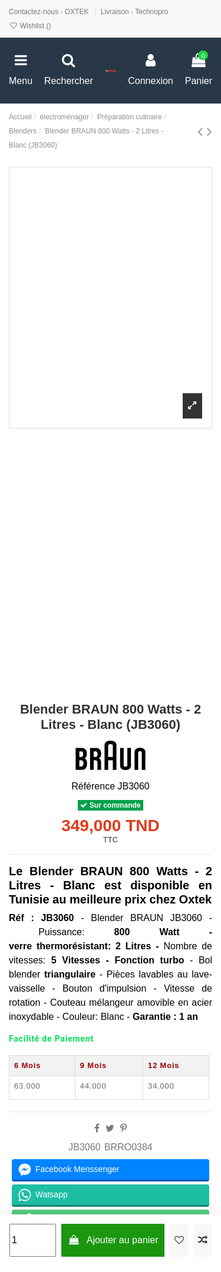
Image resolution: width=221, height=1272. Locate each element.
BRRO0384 (128, 1147)
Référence (93, 786)
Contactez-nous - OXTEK (50, 12)
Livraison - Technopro (135, 12)
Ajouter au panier (113, 1240)
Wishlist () (30, 26)
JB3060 (84, 1147)
